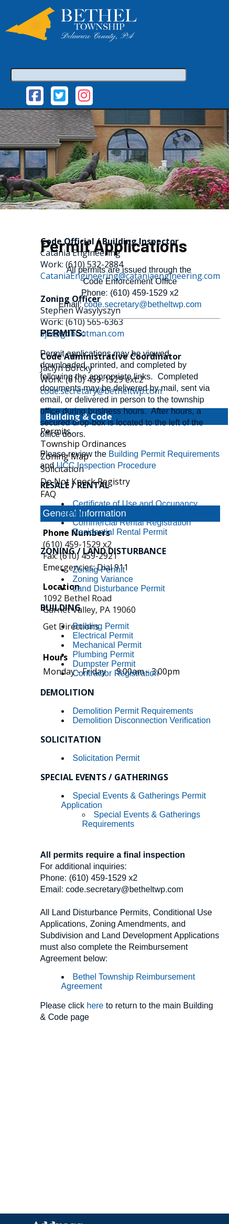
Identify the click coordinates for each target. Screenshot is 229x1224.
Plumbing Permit (103, 654)
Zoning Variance (103, 579)
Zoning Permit (99, 569)
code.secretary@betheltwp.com (142, 304)
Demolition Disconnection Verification (142, 720)
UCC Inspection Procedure (106, 465)
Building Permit (101, 626)
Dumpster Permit (104, 663)
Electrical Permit (103, 635)
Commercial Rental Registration (132, 522)
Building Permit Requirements (164, 454)
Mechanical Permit (107, 645)
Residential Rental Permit (120, 531)
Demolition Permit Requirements (133, 710)
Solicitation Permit (106, 758)
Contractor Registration (116, 673)
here (94, 1005)
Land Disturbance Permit (119, 588)
